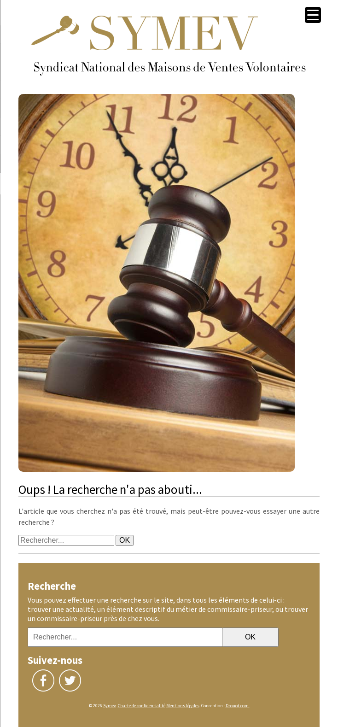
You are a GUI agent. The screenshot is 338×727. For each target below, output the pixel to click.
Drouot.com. (238, 706)
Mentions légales (182, 706)
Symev (109, 706)
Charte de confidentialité (141, 706)
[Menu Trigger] (313, 15)
